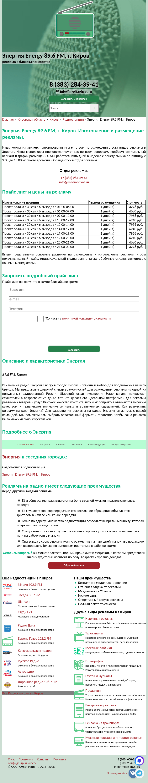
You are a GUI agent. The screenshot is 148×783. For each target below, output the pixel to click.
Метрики (45, 444)
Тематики (76, 444)
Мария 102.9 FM (30, 585)
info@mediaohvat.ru (74, 182)
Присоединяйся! (118, 773)
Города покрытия (121, 444)
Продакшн (93, 690)
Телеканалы (94, 633)
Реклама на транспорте (102, 723)
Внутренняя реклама (100, 705)
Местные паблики (98, 648)
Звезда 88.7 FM (29, 595)
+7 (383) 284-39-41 (74, 178)
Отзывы (60, 444)
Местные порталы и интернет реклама (113, 738)
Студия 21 (25, 612)
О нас (11, 759)
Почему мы (26, 759)
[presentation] (74, 333)
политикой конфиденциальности (86, 318)
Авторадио (26, 671)
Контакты (43, 759)
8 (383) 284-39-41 (129, 763)
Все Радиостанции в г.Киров (22, 693)
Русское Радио (28, 661)
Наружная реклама (99, 618)
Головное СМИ (25, 444)
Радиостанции (73, 119)
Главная (8, 119)
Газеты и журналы (98, 676)
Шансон (24, 602)
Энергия (11, 456)
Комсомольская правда (35, 651)
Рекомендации (96, 444)
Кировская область (31, 119)
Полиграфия (94, 661)
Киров (54, 119)
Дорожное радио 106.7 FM (37, 682)
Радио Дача (26, 625)
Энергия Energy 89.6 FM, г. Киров (26, 474)
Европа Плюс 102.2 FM (34, 638)
